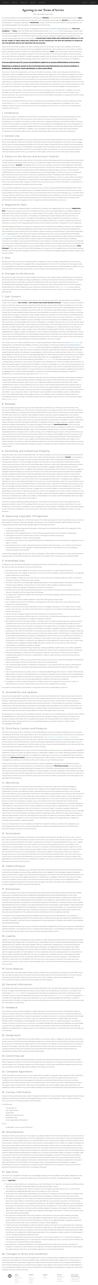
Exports (59, 1279)
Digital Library (18, 1278)
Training (42, 2)
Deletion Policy (12, 399)
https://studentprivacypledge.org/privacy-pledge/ (60, 737)
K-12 (30, 1276)
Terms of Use (74, 1274)
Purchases (59, 1278)
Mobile (30, 1283)
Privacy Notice (16, 103)
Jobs (16, 1283)
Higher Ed (31, 1278)
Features (17, 1281)
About (33, 2)
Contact (45, 1278)
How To (45, 1276)
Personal (31, 1281)
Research (17, 1276)
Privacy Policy (75, 1276)
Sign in (85, 2)
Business (31, 1279)
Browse (14, 2)
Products (23, 2)
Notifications (60, 1281)
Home (6, 2)
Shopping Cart (61, 1276)
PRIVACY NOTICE (54, 31)
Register (93, 2)
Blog (16, 1279)
